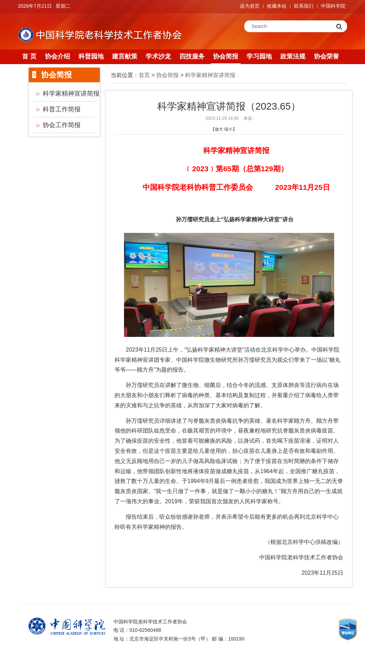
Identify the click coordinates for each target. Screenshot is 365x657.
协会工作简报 (62, 125)
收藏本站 (277, 6)
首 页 (29, 56)
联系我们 (304, 6)
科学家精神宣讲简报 (71, 93)
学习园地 (259, 56)
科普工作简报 (62, 109)
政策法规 (292, 56)
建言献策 (124, 56)
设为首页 (250, 6)
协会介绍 (57, 56)
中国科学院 (333, 6)
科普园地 (91, 56)
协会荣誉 (326, 56)
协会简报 (225, 56)
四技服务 (192, 56)
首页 (144, 75)
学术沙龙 (158, 56)
